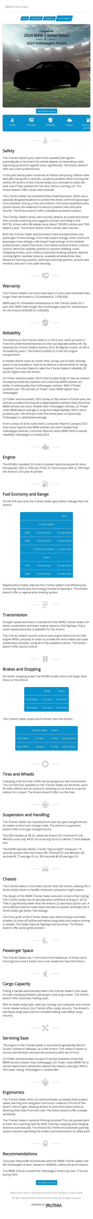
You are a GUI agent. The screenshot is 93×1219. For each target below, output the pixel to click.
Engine (69, 121)
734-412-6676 (75, 1192)
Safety (12, 121)
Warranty (31, 121)
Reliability (50, 121)
